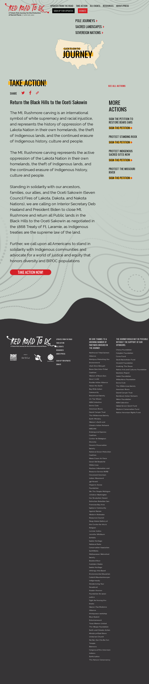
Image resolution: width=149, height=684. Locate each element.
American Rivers (96, 409)
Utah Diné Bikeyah (97, 366)
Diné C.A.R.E (94, 379)
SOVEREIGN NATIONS (89, 32)
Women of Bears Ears (97, 376)
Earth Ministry (95, 419)
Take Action (81, 5)
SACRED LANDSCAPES (89, 26)
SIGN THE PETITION (120, 128)
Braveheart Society (97, 396)
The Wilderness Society (99, 415)
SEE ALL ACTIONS (117, 86)
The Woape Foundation (98, 627)
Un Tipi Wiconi (95, 399)
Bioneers (93, 647)
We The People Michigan (99, 491)
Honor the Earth (96, 386)
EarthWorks (93, 551)
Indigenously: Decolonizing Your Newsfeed (96, 584)
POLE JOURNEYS (86, 20)
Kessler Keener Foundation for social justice (97, 594)
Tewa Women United (98, 623)
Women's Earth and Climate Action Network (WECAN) (99, 425)
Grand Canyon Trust (97, 412)
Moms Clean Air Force (98, 458)
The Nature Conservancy (99, 660)
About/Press (122, 5)
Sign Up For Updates (63, 10)
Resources (108, 5)
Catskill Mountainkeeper (99, 577)
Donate (82, 10)
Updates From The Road (61, 5)
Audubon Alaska (96, 564)
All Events (95, 5)
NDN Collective (95, 402)
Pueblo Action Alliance (98, 382)
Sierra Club (93, 405)
